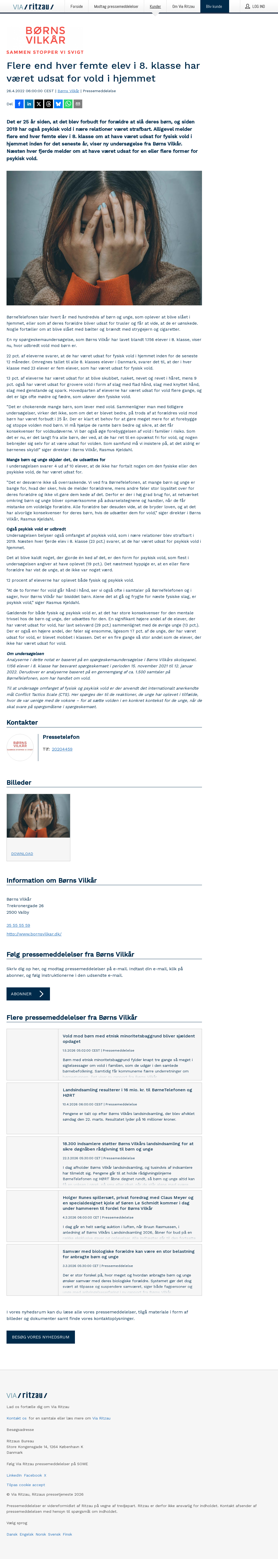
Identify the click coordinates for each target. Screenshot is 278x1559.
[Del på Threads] (48, 104)
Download (22, 853)
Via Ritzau (101, 1418)
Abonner (28, 994)
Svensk (54, 1534)
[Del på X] (38, 104)
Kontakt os (17, 1418)
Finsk (67, 1534)
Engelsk (26, 1534)
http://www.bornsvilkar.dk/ (34, 934)
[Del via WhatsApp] (68, 104)
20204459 (62, 749)
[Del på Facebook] (19, 104)
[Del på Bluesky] (58, 104)
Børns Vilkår (68, 91)
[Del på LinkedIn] (29, 104)
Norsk (41, 1534)
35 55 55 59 (18, 925)
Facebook (33, 1475)
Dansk (12, 1534)
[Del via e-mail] (78, 104)
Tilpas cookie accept (26, 1485)
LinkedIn (14, 1475)
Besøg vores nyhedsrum (41, 1337)
